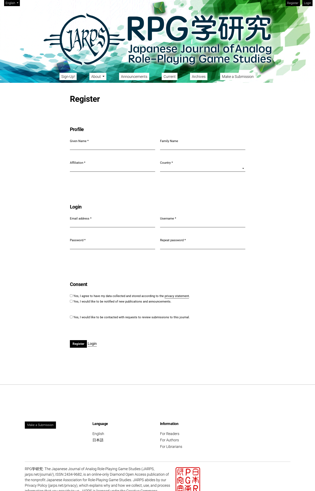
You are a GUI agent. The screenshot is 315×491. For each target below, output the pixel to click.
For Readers (169, 434)
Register (292, 3)
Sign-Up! (68, 76)
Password (77, 240)
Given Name (79, 141)
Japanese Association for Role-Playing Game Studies (88, 480)
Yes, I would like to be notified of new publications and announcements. (122, 301)
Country (166, 162)
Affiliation (77, 162)
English (12, 3)
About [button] (96, 76)
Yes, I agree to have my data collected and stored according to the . (131, 296)
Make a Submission (238, 76)
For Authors (169, 440)
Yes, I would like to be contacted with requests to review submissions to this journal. (131, 317)
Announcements (134, 76)
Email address (80, 218)
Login (307, 3)
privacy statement (177, 296)
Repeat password (173, 240)
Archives (199, 76)
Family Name (169, 141)
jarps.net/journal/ (39, 474)
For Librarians (171, 446)
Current (170, 76)
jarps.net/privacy (62, 485)
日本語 (97, 440)
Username (168, 218)
